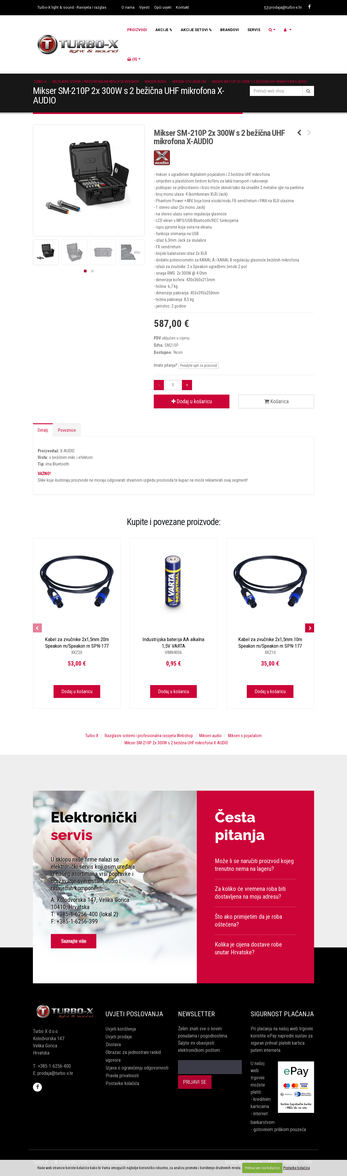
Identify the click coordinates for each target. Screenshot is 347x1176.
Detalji (43, 430)
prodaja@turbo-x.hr (285, 7)
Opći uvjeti (162, 7)
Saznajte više (73, 941)
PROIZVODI (137, 30)
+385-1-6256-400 (54, 1066)
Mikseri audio (156, 82)
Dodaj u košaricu (191, 401)
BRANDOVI (229, 30)
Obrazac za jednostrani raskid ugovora (133, 1056)
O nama (128, 7)
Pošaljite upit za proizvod (198, 365)
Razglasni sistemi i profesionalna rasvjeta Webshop (95, 82)
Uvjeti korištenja (121, 1029)
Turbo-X (40, 82)
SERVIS (253, 30)
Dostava (113, 1044)
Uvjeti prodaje (119, 1037)
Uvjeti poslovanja (134, 1014)
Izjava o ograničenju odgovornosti (137, 1068)
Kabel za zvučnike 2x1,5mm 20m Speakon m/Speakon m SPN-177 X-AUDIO (77, 645)
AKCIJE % (163, 30)
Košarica (276, 401)
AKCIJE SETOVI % (196, 30)
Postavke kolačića (122, 1083)
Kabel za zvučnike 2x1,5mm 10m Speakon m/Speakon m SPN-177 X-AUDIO (270, 645)
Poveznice (67, 430)
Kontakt (182, 7)
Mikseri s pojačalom (189, 82)
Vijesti (144, 7)
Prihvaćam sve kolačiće (262, 1168)
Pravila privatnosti (122, 1075)
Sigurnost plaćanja (282, 1014)
